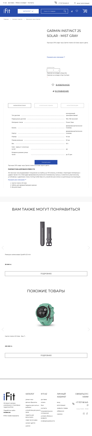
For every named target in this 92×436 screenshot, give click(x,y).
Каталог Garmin (17, 19)
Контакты (31, 3)
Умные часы (29, 399)
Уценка (28, 425)
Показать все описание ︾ (56, 57)
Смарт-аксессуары (31, 420)
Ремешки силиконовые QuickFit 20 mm (18, 254)
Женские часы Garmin (33, 19)
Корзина (59, 414)
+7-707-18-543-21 (62, 3)
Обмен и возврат (21, 3)
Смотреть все (46, 162)
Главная (6, 19)
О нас (5, 3)
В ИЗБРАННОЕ (61, 85)
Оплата (43, 402)
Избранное (60, 411)
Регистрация (61, 405)
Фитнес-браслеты (31, 402)
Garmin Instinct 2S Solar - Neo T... (15, 336)
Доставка (11, 3)
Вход (58, 402)
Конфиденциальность (48, 420)
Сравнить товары (62, 408)
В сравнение (61, 91)
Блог (42, 405)
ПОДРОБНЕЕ (46, 273)
